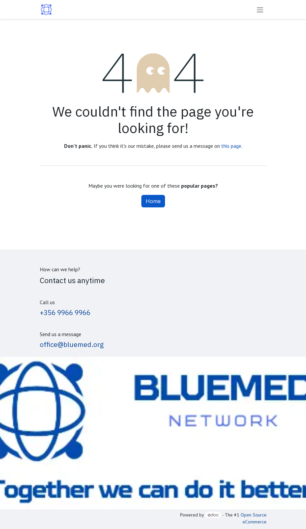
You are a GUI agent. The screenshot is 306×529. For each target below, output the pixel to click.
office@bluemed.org (72, 344)
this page (231, 146)
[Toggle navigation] (260, 9)
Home (153, 201)
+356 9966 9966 (65, 312)
